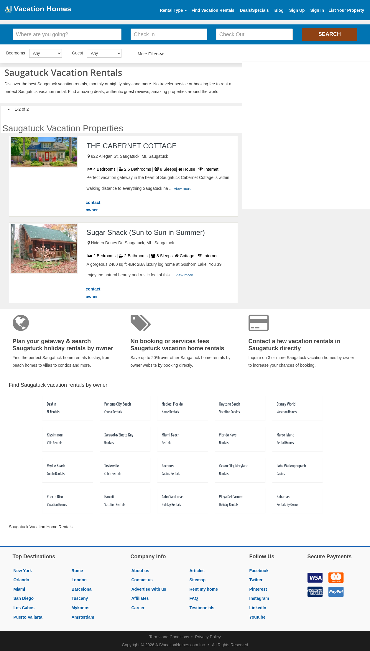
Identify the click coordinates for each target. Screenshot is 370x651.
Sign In (317, 10)
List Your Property (346, 10)
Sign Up (297, 10)
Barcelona (82, 589)
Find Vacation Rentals (212, 10)
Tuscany (80, 598)
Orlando (21, 579)
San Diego (24, 598)
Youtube (257, 617)
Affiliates (140, 598)
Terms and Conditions (169, 637)
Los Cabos (24, 607)
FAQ (194, 598)
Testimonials (202, 607)
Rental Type (173, 10)
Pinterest (258, 589)
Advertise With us (148, 589)
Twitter (256, 579)
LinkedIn (258, 607)
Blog (279, 10)
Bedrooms (15, 53)
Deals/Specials (254, 10)
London (79, 579)
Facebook (259, 570)
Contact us (142, 579)
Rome (77, 570)
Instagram (259, 598)
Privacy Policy (208, 637)
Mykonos (81, 607)
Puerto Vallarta (28, 617)
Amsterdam (83, 617)
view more (182, 188)
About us (140, 570)
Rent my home (204, 589)
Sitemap (197, 579)
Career (137, 607)
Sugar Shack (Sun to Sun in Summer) (146, 232)
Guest (77, 53)
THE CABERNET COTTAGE (132, 146)
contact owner (93, 206)
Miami (19, 589)
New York (23, 570)
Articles (197, 570)
